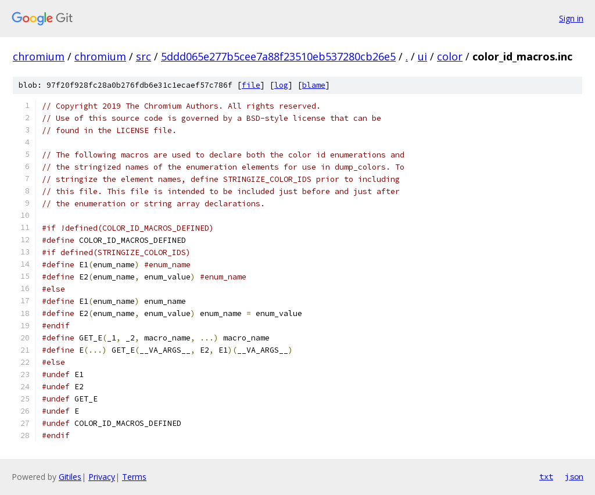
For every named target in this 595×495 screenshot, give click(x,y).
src (143, 56)
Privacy (101, 476)
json (574, 476)
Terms (134, 476)
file (251, 85)
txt (546, 476)
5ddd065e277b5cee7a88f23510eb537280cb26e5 (278, 56)
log (281, 85)
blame (313, 85)
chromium (38, 56)
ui (422, 56)
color (450, 56)
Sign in (571, 18)
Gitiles (70, 476)
